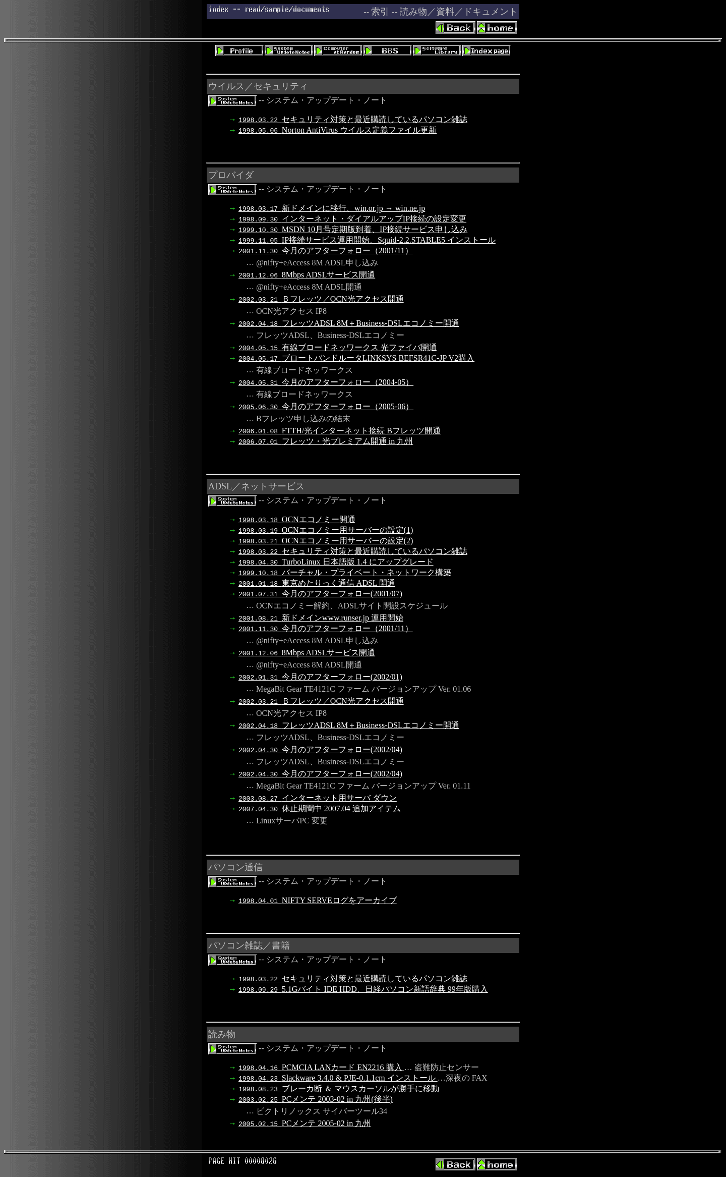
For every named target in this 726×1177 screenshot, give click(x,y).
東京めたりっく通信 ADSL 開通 (316, 583)
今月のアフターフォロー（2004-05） (325, 382)
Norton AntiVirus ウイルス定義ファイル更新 (337, 130)
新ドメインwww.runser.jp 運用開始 (320, 617)
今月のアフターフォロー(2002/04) (320, 749)
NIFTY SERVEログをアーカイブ (317, 900)
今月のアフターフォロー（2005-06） (325, 406)
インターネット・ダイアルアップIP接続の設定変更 (352, 218)
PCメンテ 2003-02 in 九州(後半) (315, 1099)
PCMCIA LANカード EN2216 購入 (321, 1067)
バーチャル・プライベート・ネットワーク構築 (344, 572)
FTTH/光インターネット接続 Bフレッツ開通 (339, 430)
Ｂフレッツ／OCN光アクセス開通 (321, 299)
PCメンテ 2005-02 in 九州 (304, 1123)
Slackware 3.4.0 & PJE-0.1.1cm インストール (338, 1078)
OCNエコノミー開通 (296, 519)
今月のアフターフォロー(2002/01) (320, 676)
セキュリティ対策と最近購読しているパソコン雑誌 (352, 119)
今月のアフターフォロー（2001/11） (325, 250)
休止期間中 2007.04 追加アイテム (319, 808)
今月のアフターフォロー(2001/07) (320, 593)
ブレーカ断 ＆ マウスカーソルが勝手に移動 (338, 1088)
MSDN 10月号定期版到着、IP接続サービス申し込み (352, 229)
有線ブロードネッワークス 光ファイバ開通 (337, 347)
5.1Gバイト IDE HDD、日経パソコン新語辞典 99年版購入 (363, 989)
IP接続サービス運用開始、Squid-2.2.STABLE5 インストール (367, 240)
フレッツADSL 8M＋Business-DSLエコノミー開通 (348, 323)
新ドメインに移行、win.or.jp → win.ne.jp (331, 208)
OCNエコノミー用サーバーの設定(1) (325, 530)
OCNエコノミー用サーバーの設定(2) (325, 540)
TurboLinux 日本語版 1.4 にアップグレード (336, 561)
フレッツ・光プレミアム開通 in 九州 (325, 441)
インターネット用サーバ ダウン (317, 798)
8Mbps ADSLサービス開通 (306, 274)
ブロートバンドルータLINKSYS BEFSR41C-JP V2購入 (356, 358)
